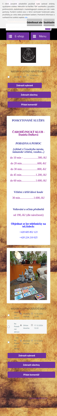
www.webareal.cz (38, 398)
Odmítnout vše (34, 22)
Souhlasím (49, 22)
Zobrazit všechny (29, 94)
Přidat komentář (29, 104)
